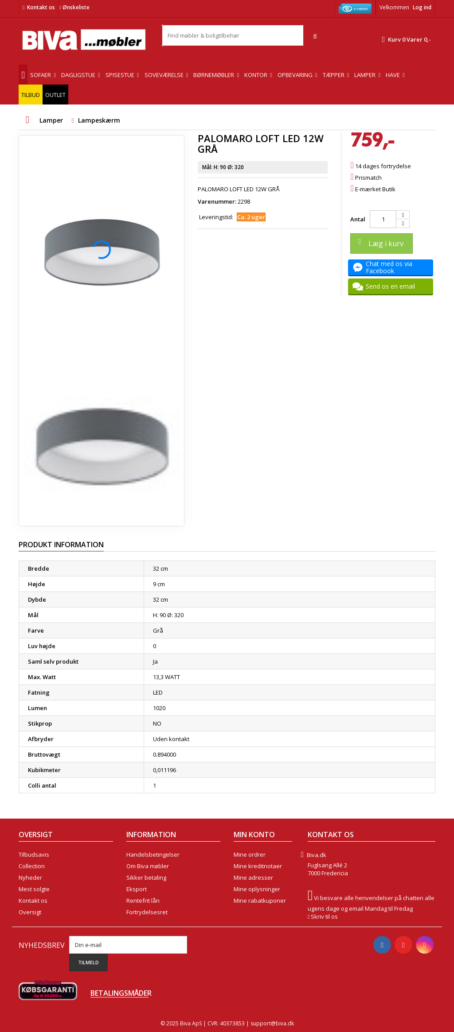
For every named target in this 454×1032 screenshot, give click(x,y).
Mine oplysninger (257, 889)
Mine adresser (253, 877)
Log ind (422, 7)
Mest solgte (34, 889)
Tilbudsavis (34, 854)
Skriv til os (324, 916)
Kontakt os (41, 7)
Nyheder (30, 877)
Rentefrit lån (143, 900)
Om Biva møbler (147, 866)
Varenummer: (217, 201)
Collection (32, 866)
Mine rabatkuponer (260, 900)
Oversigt (30, 912)
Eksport (136, 889)
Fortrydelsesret (147, 912)
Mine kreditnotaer (258, 866)
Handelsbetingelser (153, 854)
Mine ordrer (250, 854)
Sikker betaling (146, 877)
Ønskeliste (74, 7)
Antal (357, 219)
